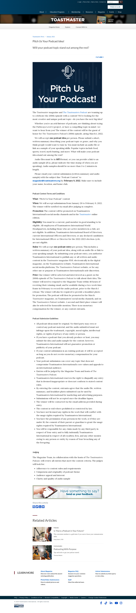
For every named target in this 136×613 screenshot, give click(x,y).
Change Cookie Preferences (97, 597)
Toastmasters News (38, 36)
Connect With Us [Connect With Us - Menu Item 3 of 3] (81, 26)
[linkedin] (99, 57)
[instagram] (102, 57)
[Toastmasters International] (19, 6)
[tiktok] (97, 57)
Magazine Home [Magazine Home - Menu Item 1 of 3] (54, 26)
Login (80, 2)
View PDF (110, 21)
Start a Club (94, 2)
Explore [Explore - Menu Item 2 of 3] (67, 26)
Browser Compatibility (52, 597)
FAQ (15, 597)
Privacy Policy (23, 597)
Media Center (74, 597)
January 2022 (51, 36)
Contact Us (102, 2)
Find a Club (86, 2)
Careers (83, 597)
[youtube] (101, 57)
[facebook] (96, 57)
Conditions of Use (36, 597)
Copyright (64, 597)
